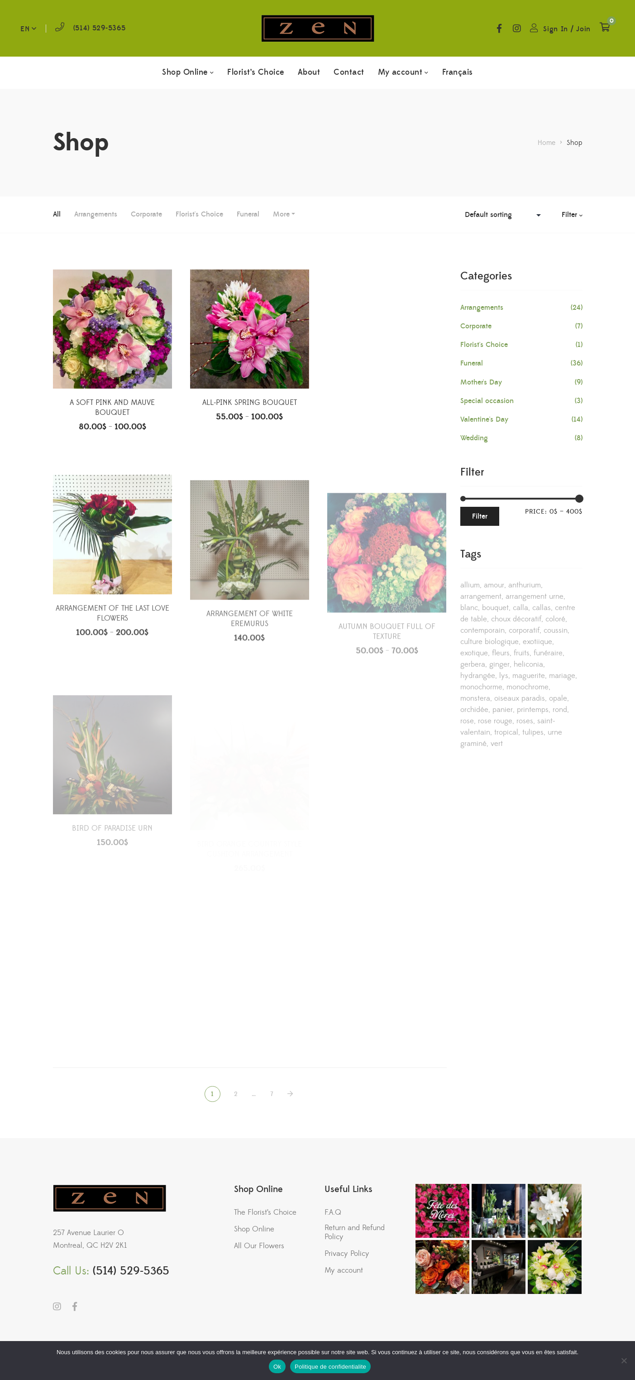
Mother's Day (481, 382)
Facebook (499, 28)
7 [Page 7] (272, 1094)
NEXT (291, 1094)
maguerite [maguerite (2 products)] (528, 676)
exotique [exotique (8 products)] (474, 653)
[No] (623, 1360)
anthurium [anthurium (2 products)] (524, 585)
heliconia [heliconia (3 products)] (528, 664)
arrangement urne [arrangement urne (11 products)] (534, 596)
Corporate (146, 214)
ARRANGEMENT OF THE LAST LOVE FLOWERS (112, 644)
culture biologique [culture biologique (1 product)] (489, 642)
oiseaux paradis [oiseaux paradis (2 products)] (519, 698)
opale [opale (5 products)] (558, 698)
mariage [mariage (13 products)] (562, 676)
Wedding (474, 437)
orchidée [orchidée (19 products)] (474, 710)
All (57, 214)
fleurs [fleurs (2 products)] (501, 653)
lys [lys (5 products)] (503, 676)
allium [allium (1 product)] (470, 585)
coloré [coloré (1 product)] (555, 619)
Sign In (555, 29)
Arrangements (95, 214)
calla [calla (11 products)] (520, 608)
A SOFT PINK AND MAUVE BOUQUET (112, 409)
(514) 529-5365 (99, 28)
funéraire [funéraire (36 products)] (548, 653)
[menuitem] (457, 72)
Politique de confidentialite (330, 1366)
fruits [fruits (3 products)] (522, 653)
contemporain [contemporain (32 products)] (482, 630)
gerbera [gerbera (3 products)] (472, 664)
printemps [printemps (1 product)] (533, 710)
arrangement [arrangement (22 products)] (480, 596)
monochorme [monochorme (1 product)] (481, 687)
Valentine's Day (484, 419)
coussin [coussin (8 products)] (556, 630)
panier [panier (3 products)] (502, 710)
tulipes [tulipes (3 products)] (533, 732)
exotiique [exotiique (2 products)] (537, 642)
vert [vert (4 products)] (497, 744)
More (281, 214)
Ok (277, 1366)
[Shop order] (505, 214)
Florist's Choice (199, 214)
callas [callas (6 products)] (541, 608)
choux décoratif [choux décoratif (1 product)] (516, 619)
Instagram (517, 28)
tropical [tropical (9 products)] (506, 732)
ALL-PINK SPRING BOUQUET (249, 404)
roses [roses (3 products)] (524, 721)
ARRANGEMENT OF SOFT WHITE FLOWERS (387, 411)
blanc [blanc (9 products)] (469, 608)
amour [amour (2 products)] (494, 585)
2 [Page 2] (236, 1094)
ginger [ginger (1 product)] (499, 664)
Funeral (248, 214)
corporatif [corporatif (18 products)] (524, 630)
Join (583, 29)
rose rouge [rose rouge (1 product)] (495, 721)
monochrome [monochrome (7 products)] (527, 687)
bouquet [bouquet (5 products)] (495, 608)
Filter (479, 516)
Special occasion (487, 400)
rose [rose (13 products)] (467, 721)
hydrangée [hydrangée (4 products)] (477, 676)
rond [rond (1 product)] (560, 710)
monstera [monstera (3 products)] (475, 698)
